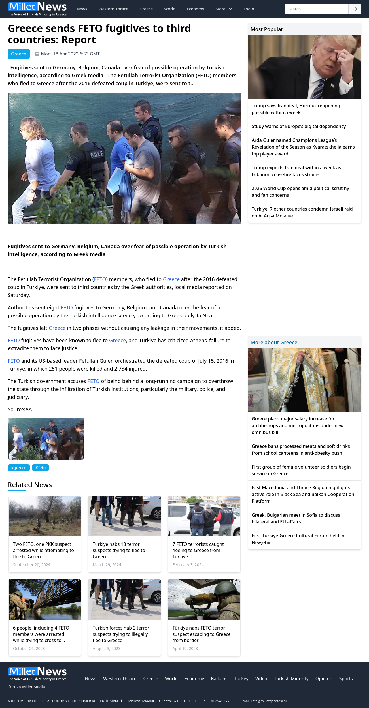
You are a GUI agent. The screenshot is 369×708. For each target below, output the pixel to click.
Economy (195, 9)
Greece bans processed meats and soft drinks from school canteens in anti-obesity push (301, 449)
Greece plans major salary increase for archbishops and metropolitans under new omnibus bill (298, 425)
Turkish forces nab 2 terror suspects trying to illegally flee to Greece (121, 634)
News (82, 9)
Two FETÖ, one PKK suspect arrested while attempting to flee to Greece (43, 550)
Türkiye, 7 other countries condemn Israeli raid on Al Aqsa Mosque (302, 212)
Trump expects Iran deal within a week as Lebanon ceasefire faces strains (296, 170)
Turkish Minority (291, 678)
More (224, 9)
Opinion (323, 678)
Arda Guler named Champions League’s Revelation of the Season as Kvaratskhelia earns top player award (303, 147)
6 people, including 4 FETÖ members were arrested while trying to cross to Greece (41, 634)
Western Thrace (113, 9)
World (169, 9)
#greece (18, 467)
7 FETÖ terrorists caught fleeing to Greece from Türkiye (198, 550)
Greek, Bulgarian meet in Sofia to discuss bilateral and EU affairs (296, 518)
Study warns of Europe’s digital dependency (299, 126)
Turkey (241, 678)
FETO (100, 279)
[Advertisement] (304, 278)
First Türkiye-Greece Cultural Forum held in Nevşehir (298, 539)
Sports (346, 678)
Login (248, 9)
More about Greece (274, 342)
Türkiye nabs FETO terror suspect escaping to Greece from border (202, 634)
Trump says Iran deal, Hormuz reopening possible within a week (296, 108)
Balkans (219, 678)
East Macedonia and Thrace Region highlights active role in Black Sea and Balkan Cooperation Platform (303, 494)
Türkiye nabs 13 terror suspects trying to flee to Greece (119, 550)
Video (261, 678)
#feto (40, 467)
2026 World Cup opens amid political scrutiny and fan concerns (300, 191)
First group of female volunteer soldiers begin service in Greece (301, 470)
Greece (146, 9)
